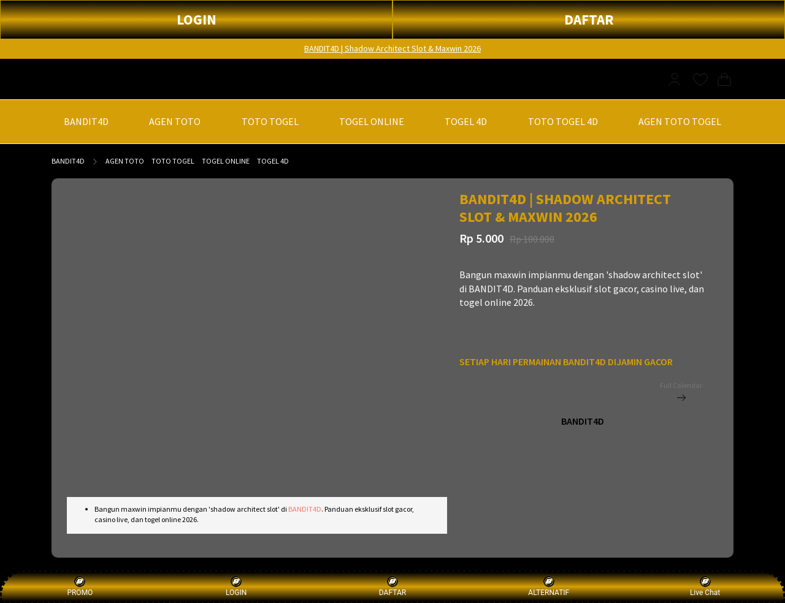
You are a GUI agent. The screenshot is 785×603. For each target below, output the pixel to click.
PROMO (80, 586)
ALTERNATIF (548, 586)
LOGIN (196, 19)
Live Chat (705, 586)
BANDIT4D (68, 160)
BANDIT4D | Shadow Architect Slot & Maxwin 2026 (392, 48)
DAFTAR (589, 19)
